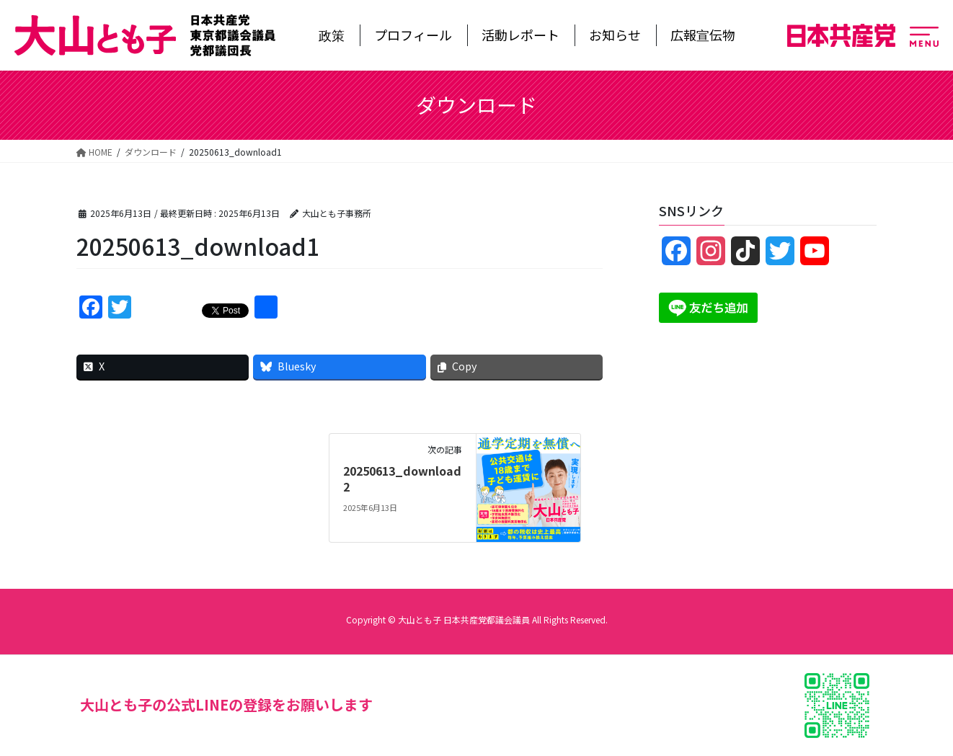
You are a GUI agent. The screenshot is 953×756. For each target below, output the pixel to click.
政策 (332, 34)
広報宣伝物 (702, 34)
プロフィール (413, 34)
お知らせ (615, 34)
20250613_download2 (402, 478)
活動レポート (520, 34)
